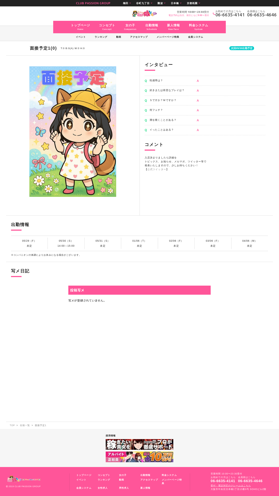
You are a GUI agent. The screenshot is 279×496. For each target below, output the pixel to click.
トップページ (83, 475)
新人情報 (145, 488)
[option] (72, 131)
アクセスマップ (149, 480)
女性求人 (103, 488)
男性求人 (124, 488)
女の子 (123, 475)
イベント (81, 480)
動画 (121, 480)
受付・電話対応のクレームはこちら (231, 485)
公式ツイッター (156, 169)
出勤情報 (145, 475)
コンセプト (104, 475)
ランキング (104, 480)
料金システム (169, 475)
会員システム (83, 488)
